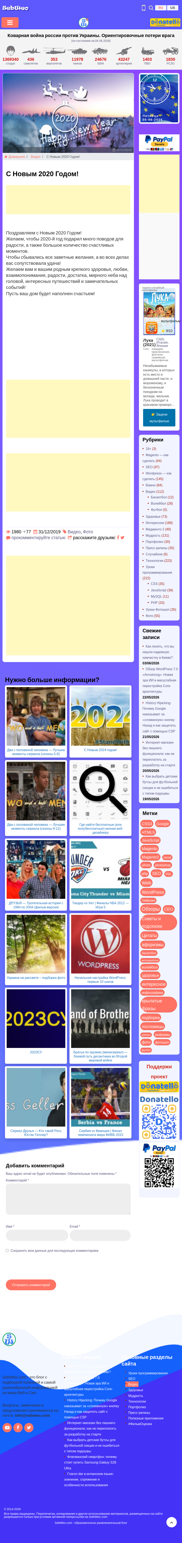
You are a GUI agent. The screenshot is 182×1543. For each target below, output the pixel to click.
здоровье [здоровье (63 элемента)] (150, 975)
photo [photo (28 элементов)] (146, 865)
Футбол (156, 509)
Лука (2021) (149, 342)
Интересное (155, 522)
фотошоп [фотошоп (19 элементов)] (162, 1042)
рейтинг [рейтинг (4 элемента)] (146, 1035)
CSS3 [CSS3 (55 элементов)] (147, 823)
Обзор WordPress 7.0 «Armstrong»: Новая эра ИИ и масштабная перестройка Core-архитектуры (160, 680)
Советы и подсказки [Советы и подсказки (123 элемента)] (152, 922)
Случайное (154, 554)
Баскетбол (159, 497)
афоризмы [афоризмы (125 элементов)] (152, 944)
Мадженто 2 (155, 529)
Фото (88, 531)
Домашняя (14, 156)
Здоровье (153, 516)
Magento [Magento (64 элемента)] (149, 848)
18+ (148, 448)
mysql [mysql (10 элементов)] (167, 857)
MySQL (156, 596)
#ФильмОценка (140, 1424)
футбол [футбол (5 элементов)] (146, 1050)
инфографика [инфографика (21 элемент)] (152, 992)
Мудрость (153, 535)
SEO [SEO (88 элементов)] (156, 873)
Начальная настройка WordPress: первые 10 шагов (100, 979)
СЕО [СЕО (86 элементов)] (168, 908)
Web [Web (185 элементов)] (146, 882)
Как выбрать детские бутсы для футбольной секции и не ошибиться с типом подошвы (91, 1445)
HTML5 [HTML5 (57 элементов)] (148, 832)
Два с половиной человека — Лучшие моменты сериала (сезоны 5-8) (36, 752)
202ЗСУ (36, 1052)
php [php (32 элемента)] (145, 873)
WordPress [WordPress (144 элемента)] (153, 892)
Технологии (154, 560)
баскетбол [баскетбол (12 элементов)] (149, 953)
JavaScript (158, 590)
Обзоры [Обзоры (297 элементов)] (151, 909)
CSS (154, 583)
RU (160, 7)
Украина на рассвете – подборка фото (36, 977)
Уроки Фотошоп (157, 609)
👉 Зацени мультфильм (159, 417)
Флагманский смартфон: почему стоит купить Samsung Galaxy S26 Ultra (90, 1462)
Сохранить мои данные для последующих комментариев (54, 1250)
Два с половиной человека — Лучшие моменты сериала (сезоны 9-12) (36, 826)
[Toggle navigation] (10, 22)
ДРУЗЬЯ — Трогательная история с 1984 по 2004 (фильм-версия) (36, 905)
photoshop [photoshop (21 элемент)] (163, 865)
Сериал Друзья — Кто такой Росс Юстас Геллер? (36, 1132)
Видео (36, 156)
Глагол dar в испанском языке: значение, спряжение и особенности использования (89, 1479)
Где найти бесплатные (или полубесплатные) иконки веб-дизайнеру (100, 828)
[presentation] (37, 1268)
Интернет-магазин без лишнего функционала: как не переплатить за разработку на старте (158, 753)
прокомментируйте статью (38, 537)
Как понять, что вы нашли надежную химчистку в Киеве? (158, 652)
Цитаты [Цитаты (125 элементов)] (149, 935)
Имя (10, 1226)
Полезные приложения (145, 1418)
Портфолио (154, 541)
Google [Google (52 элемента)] (162, 823)
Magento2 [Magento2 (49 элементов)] (150, 856)
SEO (149, 467)
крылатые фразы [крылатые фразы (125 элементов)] (152, 1004)
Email (75, 1226)
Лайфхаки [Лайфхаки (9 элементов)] (148, 900)
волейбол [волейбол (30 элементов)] (150, 967)
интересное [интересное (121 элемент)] (154, 984)
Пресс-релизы (156, 548)
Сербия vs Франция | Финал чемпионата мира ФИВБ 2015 (100, 1132)
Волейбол (158, 503)
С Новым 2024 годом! (100, 750)
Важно (151, 485)
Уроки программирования (148, 1373)
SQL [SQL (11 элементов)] (169, 874)
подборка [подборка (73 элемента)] (151, 1017)
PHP (154, 602)
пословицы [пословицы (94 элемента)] (153, 1026)
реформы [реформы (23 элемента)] (162, 1034)
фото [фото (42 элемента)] (146, 1042)
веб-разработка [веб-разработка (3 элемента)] (150, 960)
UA (172, 7)
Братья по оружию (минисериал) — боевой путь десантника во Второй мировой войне (100, 1056)
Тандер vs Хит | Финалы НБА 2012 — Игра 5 (100, 905)
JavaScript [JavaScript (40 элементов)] (150, 840)
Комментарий (17, 1180)
